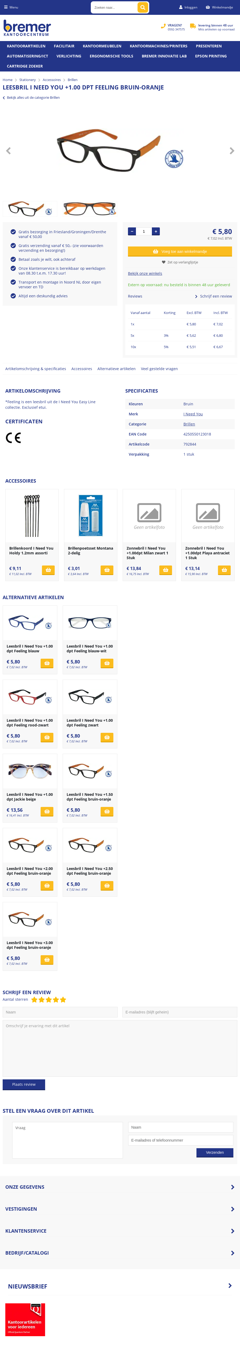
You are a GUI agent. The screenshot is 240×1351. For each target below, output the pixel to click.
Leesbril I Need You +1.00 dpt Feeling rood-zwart (30, 723)
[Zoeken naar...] (143, 7)
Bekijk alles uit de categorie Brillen (31, 97)
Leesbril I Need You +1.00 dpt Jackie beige (30, 797)
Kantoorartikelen (26, 45)
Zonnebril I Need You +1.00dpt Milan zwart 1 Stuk (147, 553)
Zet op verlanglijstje (180, 262)
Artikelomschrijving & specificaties (35, 368)
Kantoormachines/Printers (158, 45)
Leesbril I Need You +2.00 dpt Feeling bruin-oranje (30, 871)
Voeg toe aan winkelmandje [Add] (180, 251)
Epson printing (211, 56)
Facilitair (64, 45)
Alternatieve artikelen (116, 368)
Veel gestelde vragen (159, 368)
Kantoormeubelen (102, 45)
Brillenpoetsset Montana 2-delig (90, 550)
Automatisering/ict (27, 56)
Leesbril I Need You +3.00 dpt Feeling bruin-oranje (30, 945)
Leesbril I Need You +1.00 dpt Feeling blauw (30, 648)
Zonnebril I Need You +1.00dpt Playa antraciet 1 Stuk (207, 553)
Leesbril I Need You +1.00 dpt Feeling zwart (90, 723)
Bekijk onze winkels (145, 273)
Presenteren (209, 45)
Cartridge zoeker (25, 66)
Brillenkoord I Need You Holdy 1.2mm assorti (31, 550)
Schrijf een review (213, 296)
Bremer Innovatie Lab (164, 56)
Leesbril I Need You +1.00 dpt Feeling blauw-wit (90, 648)
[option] (120, 151)
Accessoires (81, 368)
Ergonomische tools (111, 56)
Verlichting (69, 56)
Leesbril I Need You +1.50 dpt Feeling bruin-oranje (90, 797)
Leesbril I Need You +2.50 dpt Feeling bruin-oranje (90, 871)
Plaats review (24, 1084)
